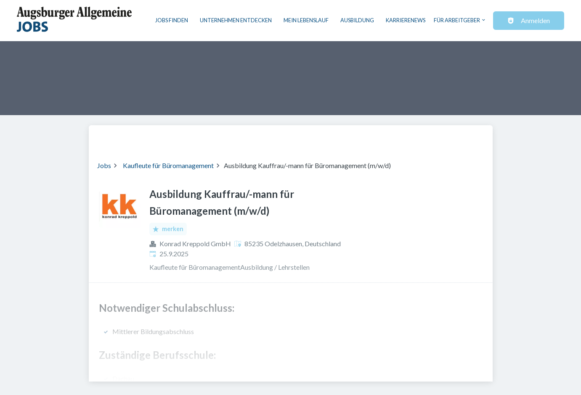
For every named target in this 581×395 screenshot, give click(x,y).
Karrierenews (405, 20)
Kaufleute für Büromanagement (168, 165)
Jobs (104, 165)
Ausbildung (357, 20)
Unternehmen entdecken (236, 20)
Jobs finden (171, 20)
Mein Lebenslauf (306, 20)
